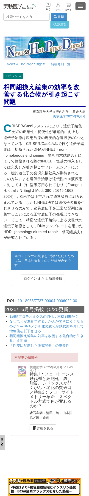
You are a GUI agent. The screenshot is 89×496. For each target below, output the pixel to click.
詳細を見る (43, 428)
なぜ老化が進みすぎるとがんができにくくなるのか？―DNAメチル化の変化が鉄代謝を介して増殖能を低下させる (46, 326)
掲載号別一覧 (60, 64)
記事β (59, 24)
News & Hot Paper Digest (26, 64)
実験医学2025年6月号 (69, 116)
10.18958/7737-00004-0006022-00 (47, 301)
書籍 (59, 17)
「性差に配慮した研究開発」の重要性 (39, 345)
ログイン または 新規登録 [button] (43, 278)
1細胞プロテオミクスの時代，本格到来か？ (43, 316)
